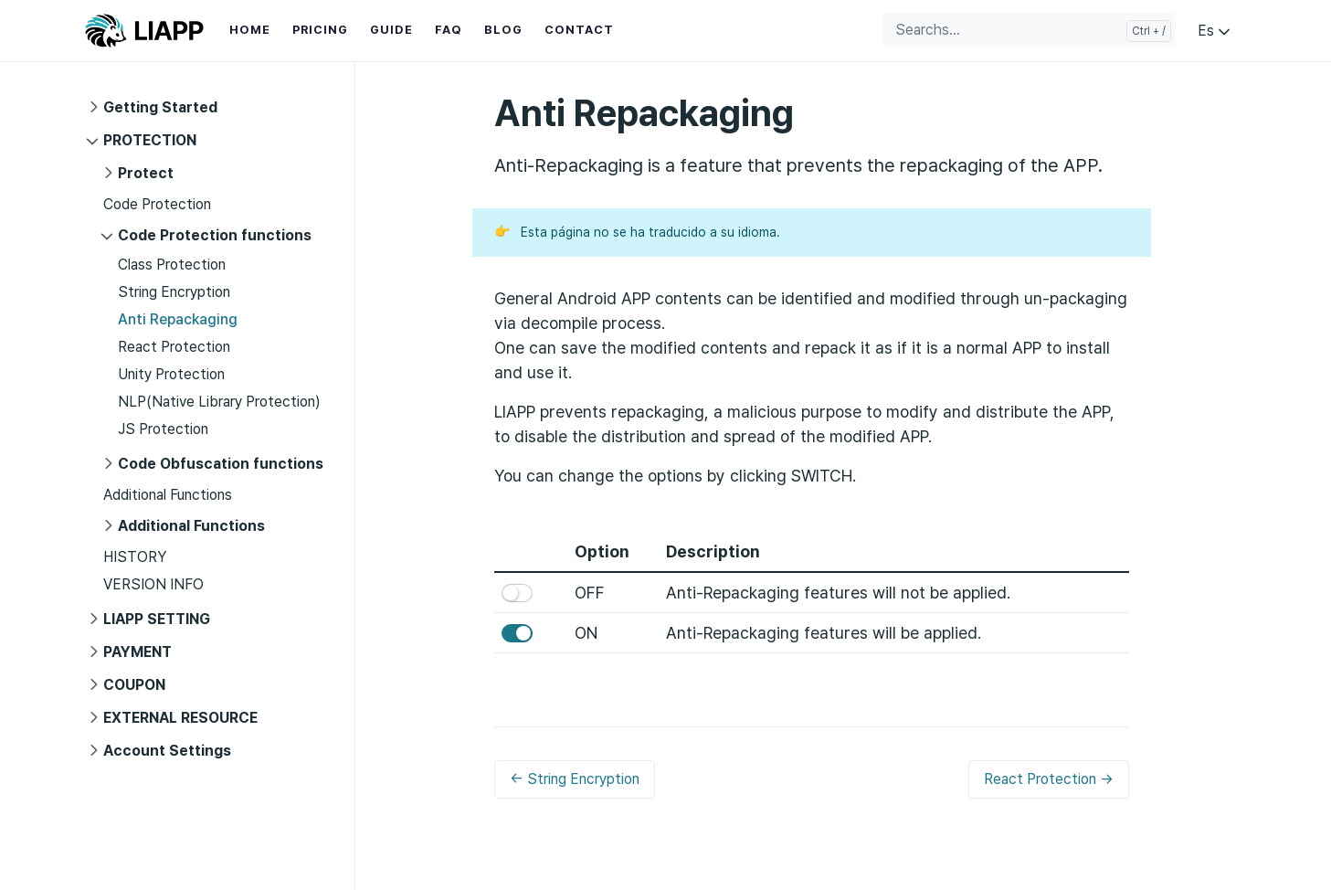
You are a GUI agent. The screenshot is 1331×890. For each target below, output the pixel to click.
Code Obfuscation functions (220, 463)
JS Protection (163, 429)
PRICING (320, 30)
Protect (146, 173)
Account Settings (167, 750)
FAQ (448, 30)
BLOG (503, 30)
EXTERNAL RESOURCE (180, 717)
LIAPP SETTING (156, 619)
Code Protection (157, 204)
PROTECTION (149, 140)
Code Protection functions (215, 235)
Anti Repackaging (178, 319)
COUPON (134, 685)
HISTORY (134, 557)
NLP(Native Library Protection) (219, 401)
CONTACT (579, 30)
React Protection (174, 346)
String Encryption (174, 292)
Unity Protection (171, 374)
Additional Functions (167, 494)
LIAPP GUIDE (144, 30)
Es (1215, 30)
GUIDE (391, 30)
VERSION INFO (153, 584)
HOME (249, 30)
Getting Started (160, 107)
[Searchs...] (1029, 30)
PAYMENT (137, 652)
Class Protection (172, 264)
